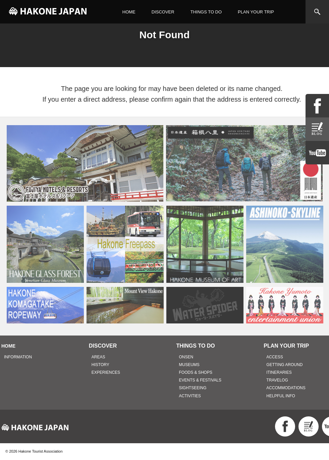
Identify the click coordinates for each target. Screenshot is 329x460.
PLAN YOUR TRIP (256, 11)
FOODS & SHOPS (195, 372)
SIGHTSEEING (193, 388)
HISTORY (100, 364)
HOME (128, 11)
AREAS (98, 357)
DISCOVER (163, 11)
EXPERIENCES (106, 372)
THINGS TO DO (206, 11)
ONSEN (186, 357)
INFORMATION (18, 357)
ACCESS (274, 357)
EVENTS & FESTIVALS (200, 380)
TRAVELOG (277, 380)
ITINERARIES (278, 372)
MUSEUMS (189, 364)
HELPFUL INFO (280, 396)
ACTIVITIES (190, 396)
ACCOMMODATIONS (285, 388)
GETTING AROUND (284, 364)
